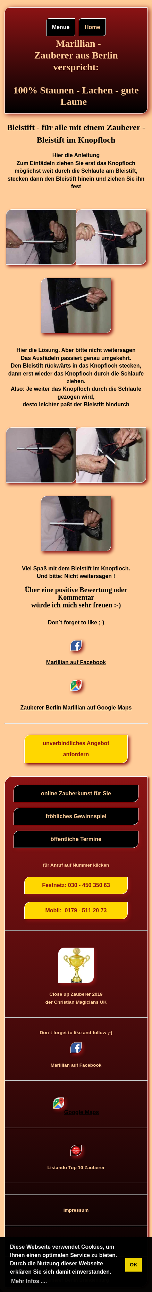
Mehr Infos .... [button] (29, 1281)
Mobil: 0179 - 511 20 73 (76, 910)
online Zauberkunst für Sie (76, 793)
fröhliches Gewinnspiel (75, 816)
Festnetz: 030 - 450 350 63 (76, 885)
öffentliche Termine (76, 839)
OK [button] (133, 1264)
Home (92, 27)
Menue (61, 27)
